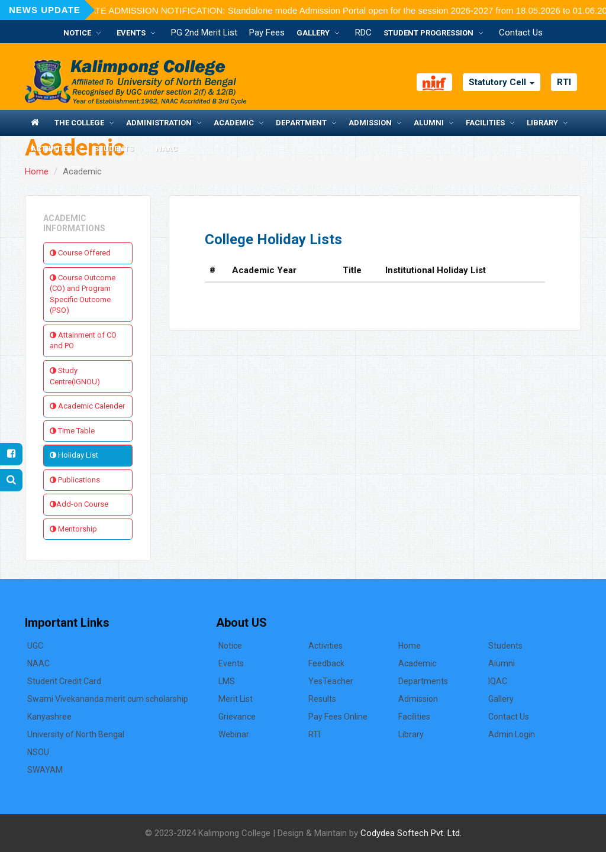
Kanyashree (49, 716)
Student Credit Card (64, 681)
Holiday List (74, 455)
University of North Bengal (75, 734)
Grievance (237, 716)
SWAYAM (45, 770)
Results (322, 699)
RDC (363, 32)
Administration (159, 122)
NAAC (167, 148)
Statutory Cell (501, 82)
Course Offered (80, 252)
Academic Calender (87, 405)
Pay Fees (267, 32)
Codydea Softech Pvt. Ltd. (411, 833)
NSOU (38, 752)
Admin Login (511, 734)
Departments (423, 681)
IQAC (497, 681)
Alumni (429, 122)
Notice (77, 32)
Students (114, 148)
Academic (234, 122)
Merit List (235, 699)
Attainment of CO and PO (83, 341)
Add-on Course (79, 504)
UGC (35, 645)
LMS (226, 681)
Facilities (485, 122)
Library (542, 122)
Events (131, 32)
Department (301, 122)
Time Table (72, 430)
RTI (564, 82)
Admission (370, 122)
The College (79, 122)
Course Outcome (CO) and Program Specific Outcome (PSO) (82, 294)
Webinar (233, 734)
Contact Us (521, 32)
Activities (51, 148)
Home (37, 171)
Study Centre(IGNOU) (75, 376)
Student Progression (428, 32)
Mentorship (73, 528)
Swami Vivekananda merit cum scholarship (107, 699)
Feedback (326, 663)
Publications (75, 479)
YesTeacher (330, 681)
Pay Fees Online (338, 716)
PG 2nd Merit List (204, 32)
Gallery (313, 32)
